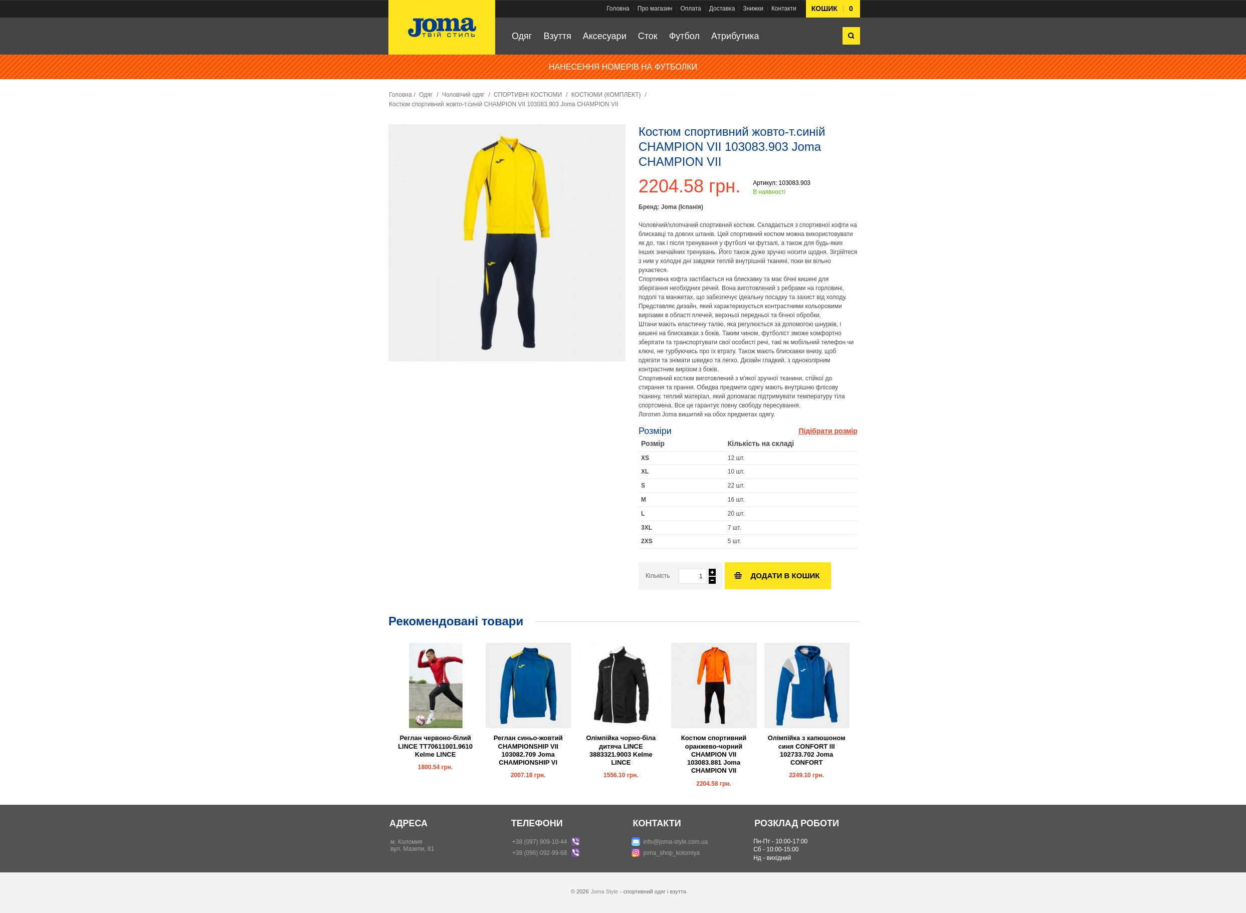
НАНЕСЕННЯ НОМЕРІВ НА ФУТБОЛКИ (623, 67)
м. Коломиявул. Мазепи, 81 (412, 845)
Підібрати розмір (827, 431)
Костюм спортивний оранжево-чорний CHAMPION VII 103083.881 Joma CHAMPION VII (713, 754)
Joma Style (604, 891)
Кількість (658, 575)
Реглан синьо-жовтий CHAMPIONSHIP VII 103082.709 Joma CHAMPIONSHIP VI (528, 750)
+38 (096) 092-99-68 (539, 852)
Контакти (783, 8)
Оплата (690, 8)
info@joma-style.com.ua (675, 841)
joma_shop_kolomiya (671, 852)
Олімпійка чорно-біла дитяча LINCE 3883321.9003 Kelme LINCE (621, 750)
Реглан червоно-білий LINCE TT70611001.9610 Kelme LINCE (435, 746)
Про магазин (655, 8)
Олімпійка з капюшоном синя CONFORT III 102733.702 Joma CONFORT (807, 750)
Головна (618, 8)
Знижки (753, 8)
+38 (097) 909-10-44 (539, 841)
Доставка (722, 8)
